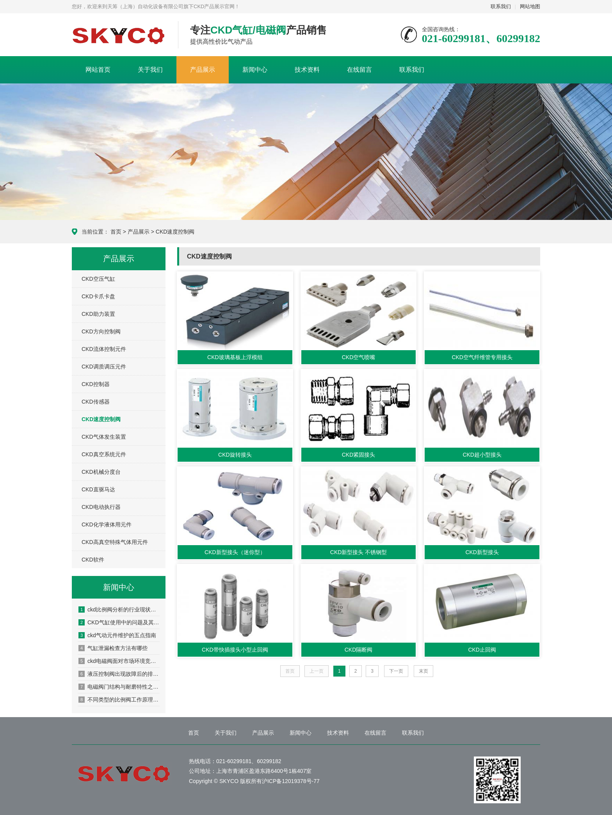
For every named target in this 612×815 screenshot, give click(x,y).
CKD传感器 (96, 402)
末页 (423, 671)
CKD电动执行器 (101, 507)
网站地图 (530, 6)
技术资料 (307, 69)
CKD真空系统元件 (104, 454)
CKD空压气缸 (98, 279)
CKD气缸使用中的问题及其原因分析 (119, 622)
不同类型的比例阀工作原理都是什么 (119, 699)
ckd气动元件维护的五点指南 (117, 635)
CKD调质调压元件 (104, 366)
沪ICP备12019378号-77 (291, 781)
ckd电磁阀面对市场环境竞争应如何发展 (119, 661)
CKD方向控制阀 (101, 331)
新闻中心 (254, 69)
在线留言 (359, 69)
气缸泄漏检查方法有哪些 (113, 648)
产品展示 (202, 69)
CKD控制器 (96, 384)
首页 (115, 232)
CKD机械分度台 (101, 472)
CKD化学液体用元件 (107, 524)
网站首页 (97, 69)
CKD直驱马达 (98, 489)
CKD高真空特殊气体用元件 (115, 542)
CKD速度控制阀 (175, 232)
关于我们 (150, 69)
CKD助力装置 (98, 314)
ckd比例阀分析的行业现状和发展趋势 (119, 609)
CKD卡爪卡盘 (98, 296)
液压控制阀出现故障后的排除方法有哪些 (119, 674)
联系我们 (501, 6)
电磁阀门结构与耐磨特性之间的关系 (119, 687)
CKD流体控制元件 (104, 349)
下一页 (396, 671)
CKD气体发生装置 (104, 437)
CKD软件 (93, 559)
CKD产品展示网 (119, 35)
